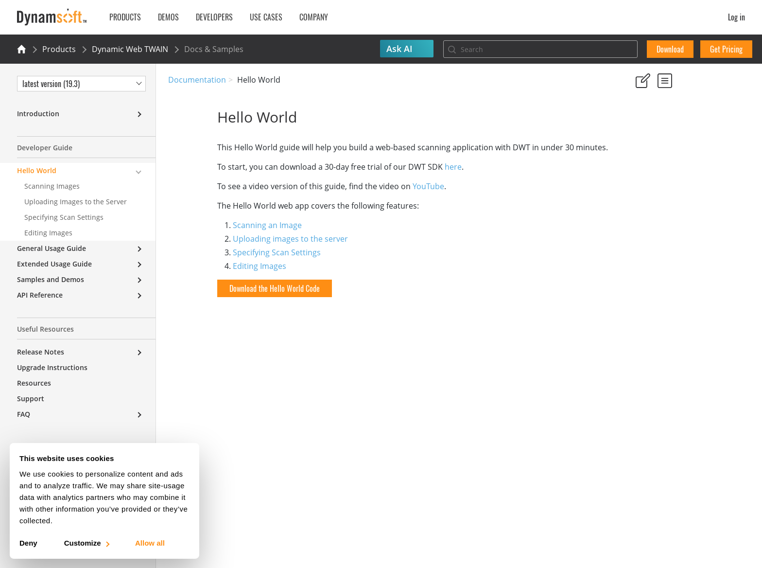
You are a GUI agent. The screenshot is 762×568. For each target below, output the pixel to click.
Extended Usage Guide (54, 263)
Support (30, 398)
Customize (86, 543)
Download (670, 49)
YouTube (379, 186)
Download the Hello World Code (225, 288)
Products (59, 49)
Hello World (36, 170)
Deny (28, 543)
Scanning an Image (218, 225)
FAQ (23, 414)
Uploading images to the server (241, 238)
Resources (34, 383)
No (672, 126)
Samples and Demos (50, 279)
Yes (638, 126)
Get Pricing (726, 49)
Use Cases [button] (266, 17)
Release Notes (40, 351)
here (404, 166)
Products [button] (125, 17)
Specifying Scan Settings (228, 252)
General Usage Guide (51, 248)
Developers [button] (214, 17)
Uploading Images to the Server (75, 201)
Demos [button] (168, 17)
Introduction (38, 113)
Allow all (150, 543)
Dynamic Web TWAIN (130, 49)
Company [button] (313, 17)
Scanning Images (52, 186)
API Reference (40, 295)
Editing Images (210, 266)
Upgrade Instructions (52, 367)
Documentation (197, 79)
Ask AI (399, 48)
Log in (736, 17)
